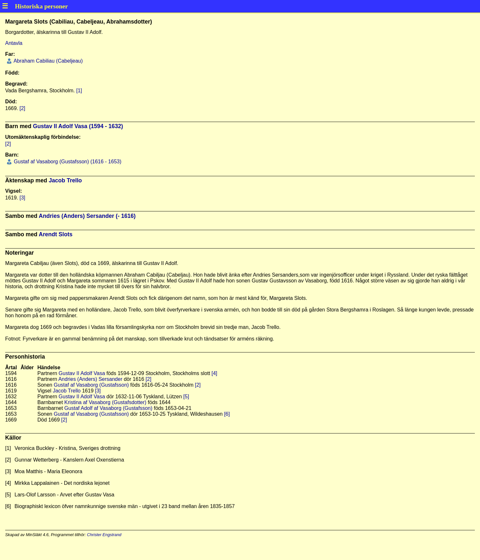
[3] (22, 197)
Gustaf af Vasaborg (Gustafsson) (91, 385)
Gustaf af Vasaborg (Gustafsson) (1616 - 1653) (66, 161)
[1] (79, 90)
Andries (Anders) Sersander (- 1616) (87, 216)
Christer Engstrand (104, 534)
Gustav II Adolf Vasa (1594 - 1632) (78, 126)
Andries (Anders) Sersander (90, 379)
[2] (22, 108)
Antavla (13, 43)
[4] (214, 373)
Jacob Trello (65, 180)
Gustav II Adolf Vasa (82, 373)
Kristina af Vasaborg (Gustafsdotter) (105, 402)
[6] (227, 414)
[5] (186, 396)
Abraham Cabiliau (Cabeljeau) (47, 61)
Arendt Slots (56, 234)
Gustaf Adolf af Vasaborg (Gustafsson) (108, 408)
